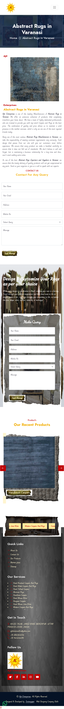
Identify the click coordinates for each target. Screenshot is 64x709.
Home (13, 38)
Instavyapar (30, 701)
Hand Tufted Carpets (19, 589)
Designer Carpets (18, 601)
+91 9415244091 (15, 638)
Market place (13, 562)
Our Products (14, 558)
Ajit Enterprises (25, 696)
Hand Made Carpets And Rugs (23, 586)
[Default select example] (32, 222)
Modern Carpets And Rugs (37, 526)
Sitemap (11, 566)
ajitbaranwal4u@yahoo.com (18, 631)
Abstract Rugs (17, 592)
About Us (12, 550)
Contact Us (13, 554)
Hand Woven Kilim (18, 598)
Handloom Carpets (18, 595)
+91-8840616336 (15, 635)
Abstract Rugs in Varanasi (38, 38)
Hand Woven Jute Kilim (12, 526)
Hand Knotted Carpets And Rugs (24, 583)
